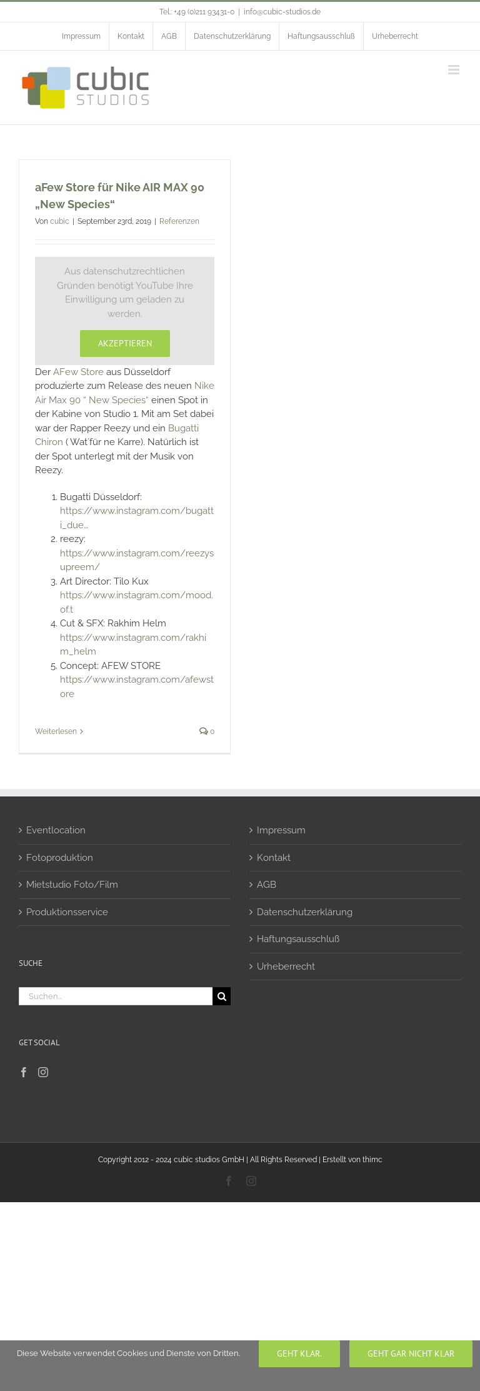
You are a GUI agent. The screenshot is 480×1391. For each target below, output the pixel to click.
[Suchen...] (115, 996)
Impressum (281, 830)
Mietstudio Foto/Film (72, 884)
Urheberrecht (286, 966)
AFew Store (78, 372)
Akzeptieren (125, 343)
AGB (266, 884)
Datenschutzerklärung (304, 912)
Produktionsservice (67, 912)
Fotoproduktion (59, 857)
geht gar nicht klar (411, 1353)
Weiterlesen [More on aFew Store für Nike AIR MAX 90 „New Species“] (56, 731)
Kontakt (274, 857)
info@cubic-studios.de (282, 12)
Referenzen (179, 221)
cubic (59, 221)
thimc (372, 1159)
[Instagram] (43, 1072)
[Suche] (221, 996)
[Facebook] (24, 1072)
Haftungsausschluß (298, 939)
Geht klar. (299, 1353)
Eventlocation (56, 830)
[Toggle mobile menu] (454, 69)
